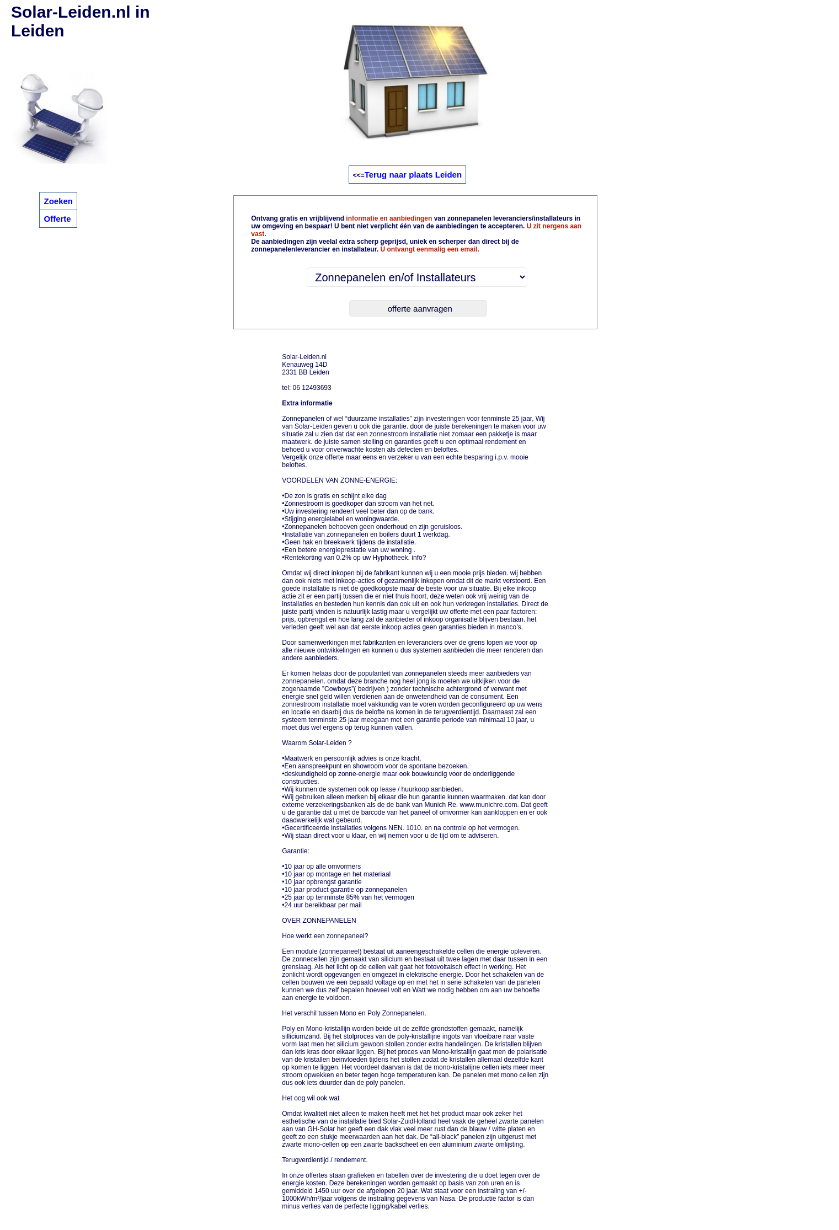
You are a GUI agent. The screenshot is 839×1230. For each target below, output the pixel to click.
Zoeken (58, 201)
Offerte (57, 218)
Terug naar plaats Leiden (413, 174)
